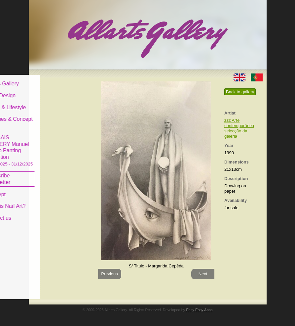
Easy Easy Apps (199, 310)
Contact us (48, 213)
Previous (109, 273)
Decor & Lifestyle (56, 102)
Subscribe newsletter (49, 174)
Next (203, 273)
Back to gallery (240, 91)
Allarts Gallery (52, 78)
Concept (46, 189)
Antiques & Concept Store (59, 117)
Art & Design (51, 90)
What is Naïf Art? (56, 201)
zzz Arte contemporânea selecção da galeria (239, 128)
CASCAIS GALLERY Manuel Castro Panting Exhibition (59, 145)
